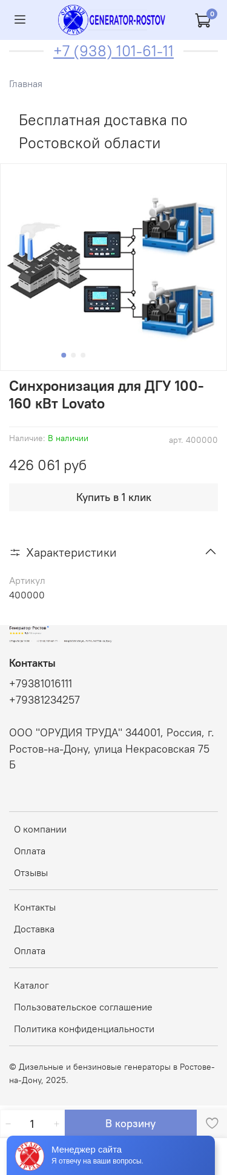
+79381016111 (40, 683)
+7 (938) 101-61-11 (113, 51)
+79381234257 (44, 700)
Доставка (34, 929)
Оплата (29, 851)
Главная (25, 83)
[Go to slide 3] (83, 355)
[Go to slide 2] (73, 355)
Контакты (35, 907)
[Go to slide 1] (63, 355)
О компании (40, 829)
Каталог (31, 985)
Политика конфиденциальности (84, 1029)
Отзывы (31, 872)
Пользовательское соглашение (83, 1007)
